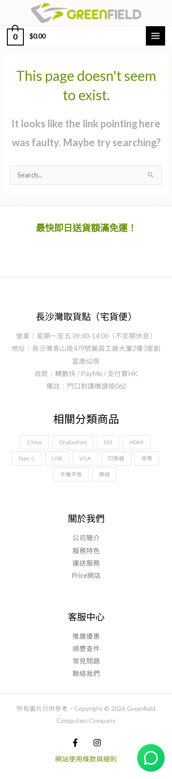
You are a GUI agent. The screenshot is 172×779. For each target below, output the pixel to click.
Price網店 (86, 575)
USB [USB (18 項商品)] (57, 458)
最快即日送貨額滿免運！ (86, 227)
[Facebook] (75, 743)
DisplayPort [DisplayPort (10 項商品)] (73, 442)
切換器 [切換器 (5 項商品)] (116, 458)
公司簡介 (86, 538)
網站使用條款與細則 (86, 759)
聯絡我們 (86, 673)
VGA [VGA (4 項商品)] (85, 458)
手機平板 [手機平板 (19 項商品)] (71, 474)
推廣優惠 (86, 636)
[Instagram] (97, 743)
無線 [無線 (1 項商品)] (104, 474)
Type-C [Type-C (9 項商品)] (26, 458)
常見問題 (86, 661)
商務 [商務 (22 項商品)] (146, 458)
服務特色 (86, 551)
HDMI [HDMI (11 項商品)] (136, 442)
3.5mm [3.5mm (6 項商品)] (34, 442)
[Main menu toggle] (155, 36)
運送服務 (86, 563)
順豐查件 (86, 649)
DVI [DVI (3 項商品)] (108, 442)
